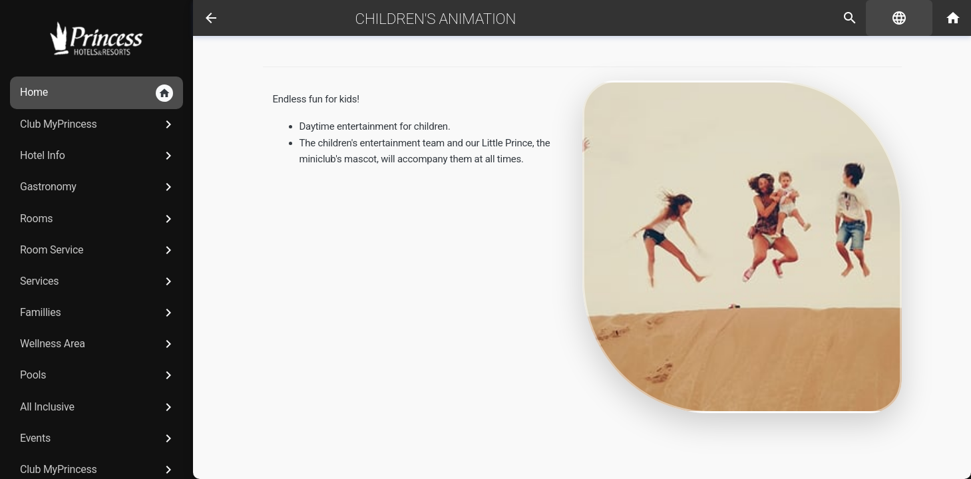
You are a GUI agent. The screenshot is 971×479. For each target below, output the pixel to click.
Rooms (98, 219)
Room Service (98, 250)
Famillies (98, 313)
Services (98, 281)
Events (98, 438)
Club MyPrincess (98, 124)
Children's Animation (435, 18)
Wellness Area (98, 344)
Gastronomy (98, 187)
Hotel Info (98, 156)
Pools (98, 375)
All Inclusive (98, 407)
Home (96, 93)
